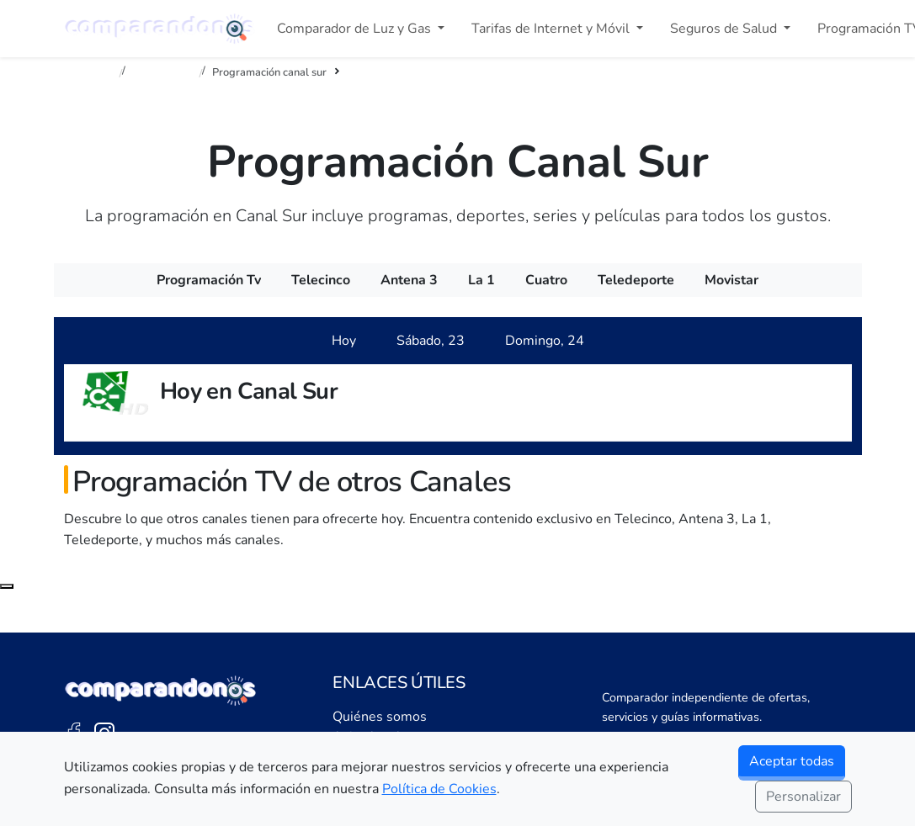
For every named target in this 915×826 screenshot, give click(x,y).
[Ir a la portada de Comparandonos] (161, 690)
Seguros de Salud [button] (725, 28)
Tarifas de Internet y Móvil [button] (552, 28)
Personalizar (803, 796)
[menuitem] (209, 280)
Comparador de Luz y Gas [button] (355, 28)
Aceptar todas (791, 761)
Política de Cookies (439, 789)
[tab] (343, 340)
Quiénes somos (379, 716)
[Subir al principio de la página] (6, 586)
